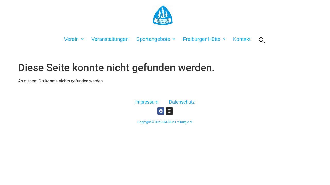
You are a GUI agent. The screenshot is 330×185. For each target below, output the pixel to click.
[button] (74, 39)
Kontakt (242, 39)
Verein (74, 39)
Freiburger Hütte (204, 39)
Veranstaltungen (110, 39)
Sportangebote (155, 39)
